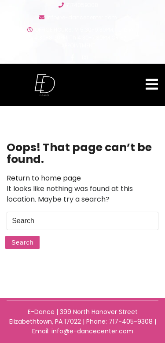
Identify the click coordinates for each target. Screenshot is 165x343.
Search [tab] (22, 242)
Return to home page (44, 178)
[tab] (152, 84)
